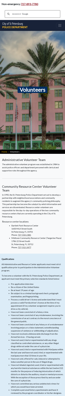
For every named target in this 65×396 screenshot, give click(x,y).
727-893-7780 (29, 4)
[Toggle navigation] (59, 25)
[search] (32, 14)
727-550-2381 (24, 235)
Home (4, 151)
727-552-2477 (24, 247)
